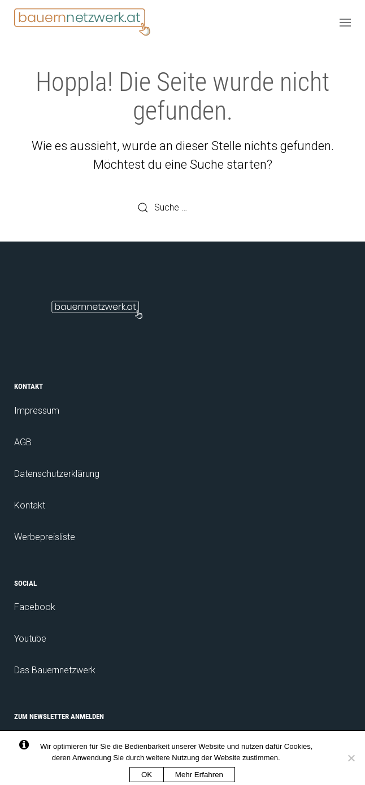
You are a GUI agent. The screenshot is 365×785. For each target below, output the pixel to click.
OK (146, 774)
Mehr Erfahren (199, 774)
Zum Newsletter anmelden (59, 716)
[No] (351, 758)
